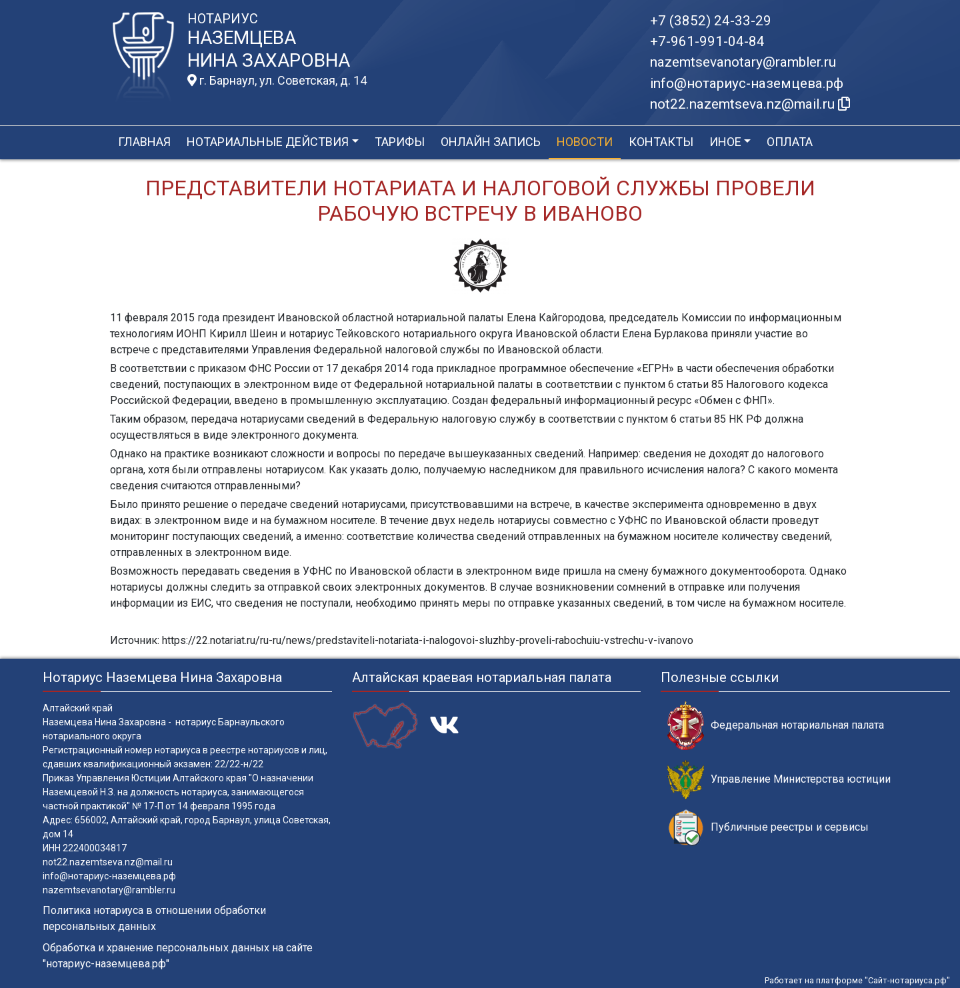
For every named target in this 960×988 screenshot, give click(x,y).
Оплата (790, 142)
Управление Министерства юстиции (779, 779)
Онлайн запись (491, 142)
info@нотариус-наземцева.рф (746, 83)
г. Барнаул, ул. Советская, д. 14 (277, 80)
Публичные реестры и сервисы (768, 827)
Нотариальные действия (268, 142)
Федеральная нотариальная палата (775, 725)
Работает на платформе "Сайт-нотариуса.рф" (857, 980)
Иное (725, 142)
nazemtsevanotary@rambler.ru (743, 62)
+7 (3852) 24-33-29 (710, 21)
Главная (144, 142)
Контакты (661, 142)
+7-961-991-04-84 (707, 41)
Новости (585, 142)
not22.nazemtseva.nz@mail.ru (108, 862)
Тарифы (400, 142)
